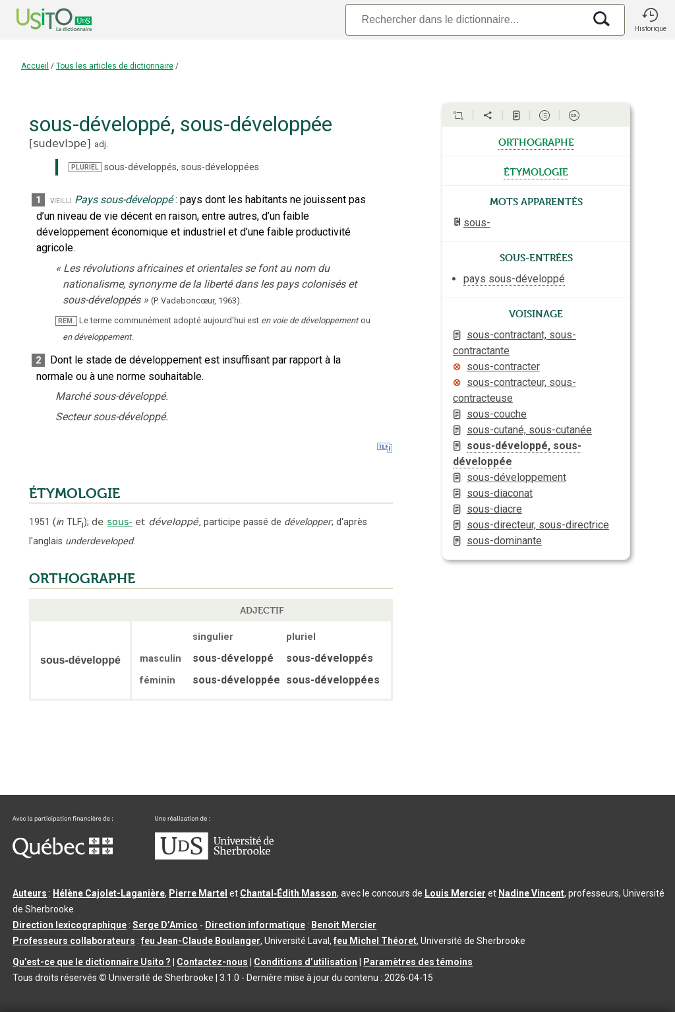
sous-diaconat (500, 493)
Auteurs (30, 893)
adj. (101, 144)
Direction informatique (255, 925)
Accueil (35, 66)
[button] (650, 20)
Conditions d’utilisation (305, 962)
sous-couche (497, 414)
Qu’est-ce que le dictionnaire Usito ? (92, 962)
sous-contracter (503, 366)
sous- (119, 522)
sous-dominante (504, 540)
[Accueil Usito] (39, 20)
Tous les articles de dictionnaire (114, 66)
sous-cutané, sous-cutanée (529, 430)
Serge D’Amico (165, 925)
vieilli (61, 200)
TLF (70, 522)
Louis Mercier (455, 893)
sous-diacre (494, 509)
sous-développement (516, 477)
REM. (66, 321)
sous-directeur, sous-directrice (538, 525)
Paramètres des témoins (418, 962)
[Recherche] (464, 19)
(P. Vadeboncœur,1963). (196, 300)
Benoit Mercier (343, 925)
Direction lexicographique (70, 925)
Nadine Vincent (531, 893)
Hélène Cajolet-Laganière (109, 893)
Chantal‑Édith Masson (288, 893)
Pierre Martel (198, 893)
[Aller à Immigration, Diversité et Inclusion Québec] (63, 855)
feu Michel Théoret (375, 940)
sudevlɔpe (59, 143)
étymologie (536, 171)
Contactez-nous (212, 962)
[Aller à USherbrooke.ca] (214, 856)
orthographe (536, 141)
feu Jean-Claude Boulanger (200, 940)
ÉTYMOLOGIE (74, 493)
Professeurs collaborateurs (74, 940)
